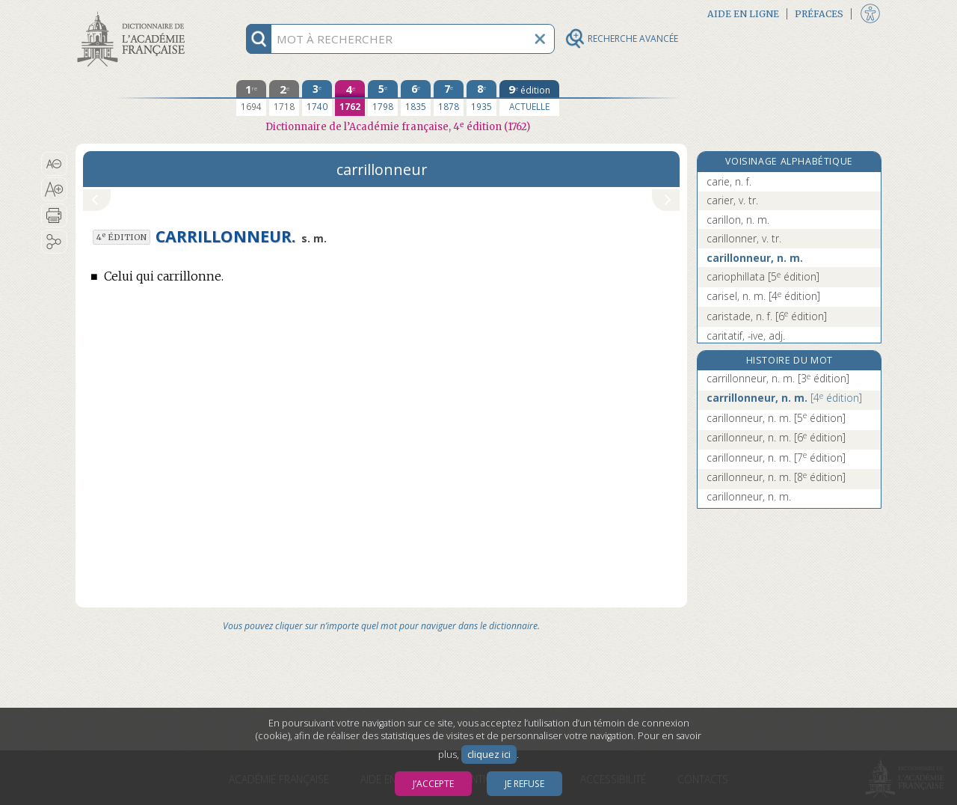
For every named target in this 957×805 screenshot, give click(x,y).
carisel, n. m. (763, 296)
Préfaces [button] (819, 13)
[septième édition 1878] (449, 98)
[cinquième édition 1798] (383, 98)
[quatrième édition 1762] (350, 98)
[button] (54, 164)
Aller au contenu (134, 13)
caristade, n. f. (767, 316)
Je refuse (524, 783)
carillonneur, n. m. (755, 258)
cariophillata (763, 276)
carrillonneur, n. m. (778, 378)
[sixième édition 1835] (416, 98)
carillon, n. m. (738, 219)
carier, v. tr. (732, 200)
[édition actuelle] (529, 98)
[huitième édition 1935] (481, 98)
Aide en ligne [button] (743, 13)
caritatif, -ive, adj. (746, 335)
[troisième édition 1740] (317, 98)
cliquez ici (489, 754)
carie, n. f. (729, 181)
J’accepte (433, 783)
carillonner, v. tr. (744, 238)
